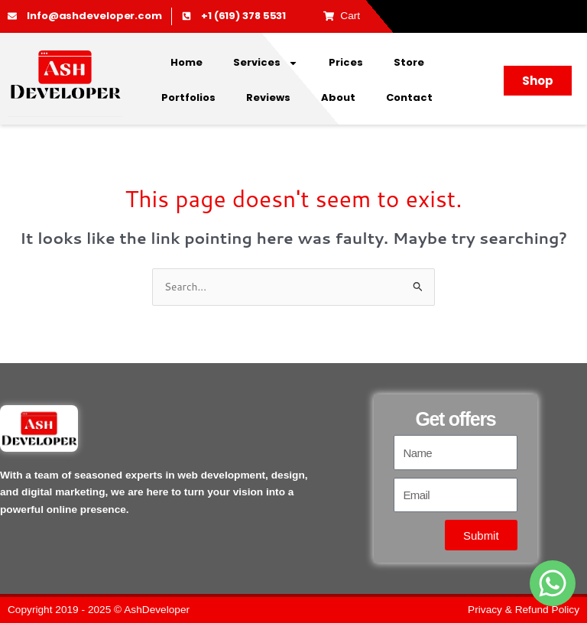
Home (186, 62)
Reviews (268, 97)
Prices (346, 62)
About (338, 97)
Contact (409, 97)
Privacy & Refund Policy (523, 609)
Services (265, 63)
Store (409, 62)
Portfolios (188, 97)
